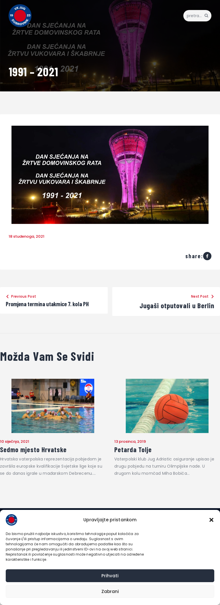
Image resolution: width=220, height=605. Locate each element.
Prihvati (110, 576)
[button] (211, 520)
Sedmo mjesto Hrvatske (35, 458)
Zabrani (110, 591)
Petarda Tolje (134, 458)
